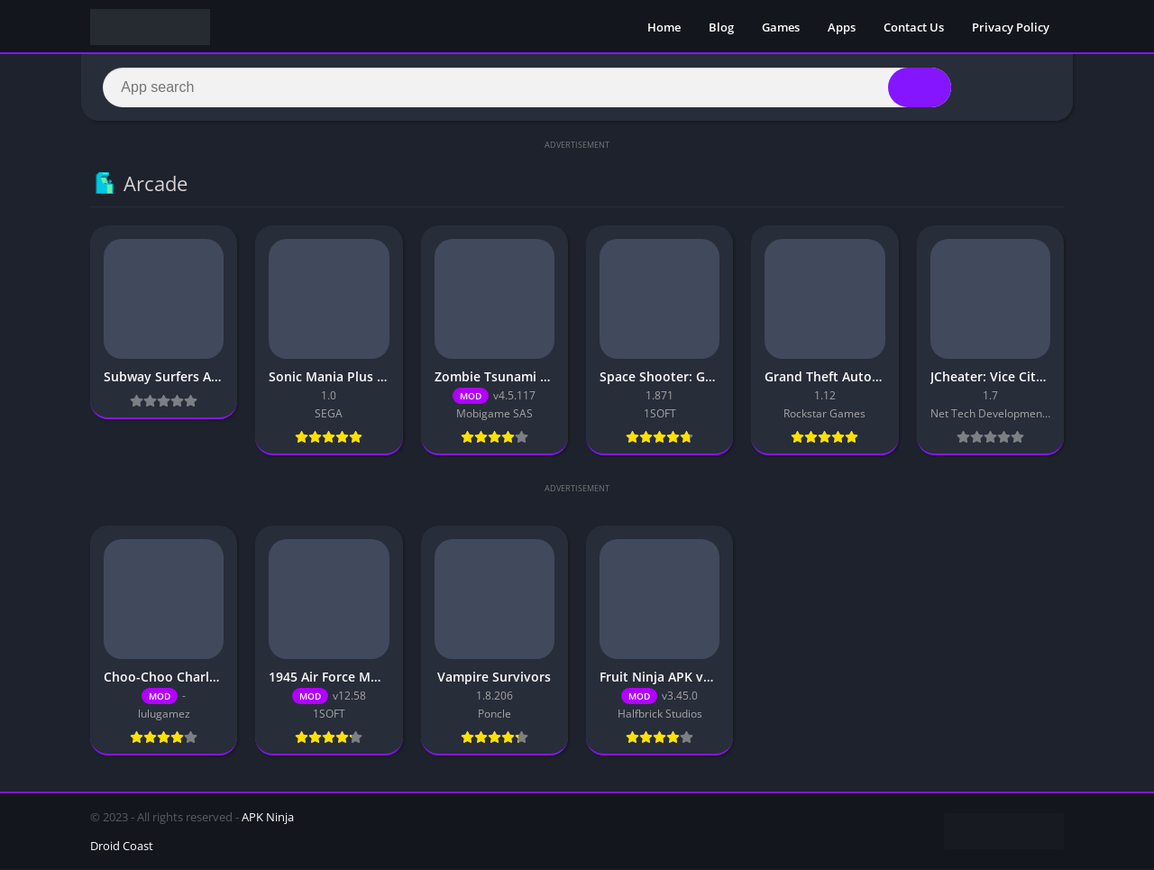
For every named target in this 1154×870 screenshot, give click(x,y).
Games (781, 27)
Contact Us (914, 27)
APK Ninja (268, 818)
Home (664, 27)
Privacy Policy (1010, 27)
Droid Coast (121, 846)
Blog (721, 27)
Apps (842, 27)
